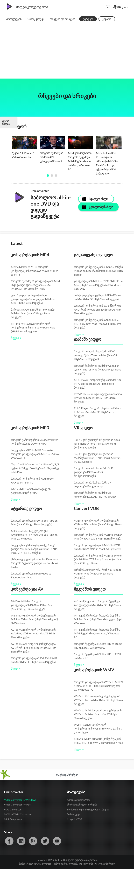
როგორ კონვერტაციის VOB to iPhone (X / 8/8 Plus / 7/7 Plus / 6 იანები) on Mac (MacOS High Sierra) (98, 559)
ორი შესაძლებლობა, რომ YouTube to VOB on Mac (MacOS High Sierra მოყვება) (98, 573)
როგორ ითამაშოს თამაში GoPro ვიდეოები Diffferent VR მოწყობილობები (94, 471)
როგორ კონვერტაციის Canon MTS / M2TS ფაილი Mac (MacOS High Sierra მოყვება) (97, 323)
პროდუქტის (14, 18)
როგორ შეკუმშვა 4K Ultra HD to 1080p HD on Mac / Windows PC (98, 645)
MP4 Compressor (13, 819)
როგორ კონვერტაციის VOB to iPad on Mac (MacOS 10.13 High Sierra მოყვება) (98, 536)
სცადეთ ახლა (98, 199)
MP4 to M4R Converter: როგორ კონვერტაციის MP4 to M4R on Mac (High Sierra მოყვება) (33, 327)
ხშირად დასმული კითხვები (82, 804)
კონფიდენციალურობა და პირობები (73, 863)
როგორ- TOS (74, 819)
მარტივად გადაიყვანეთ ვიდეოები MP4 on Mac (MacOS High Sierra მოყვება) (32, 313)
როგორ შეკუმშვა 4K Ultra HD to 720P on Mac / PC (97, 656)
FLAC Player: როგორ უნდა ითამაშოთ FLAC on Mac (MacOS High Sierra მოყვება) (97, 412)
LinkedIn (21, 841)
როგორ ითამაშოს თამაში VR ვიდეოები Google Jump (92, 484)
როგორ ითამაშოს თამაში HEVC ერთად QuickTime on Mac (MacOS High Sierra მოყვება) (95, 355)
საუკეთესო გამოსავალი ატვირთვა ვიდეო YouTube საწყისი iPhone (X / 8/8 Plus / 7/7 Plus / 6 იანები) (34, 548)
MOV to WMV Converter (17, 814)
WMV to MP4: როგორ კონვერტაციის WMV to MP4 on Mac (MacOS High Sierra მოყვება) (98, 714)
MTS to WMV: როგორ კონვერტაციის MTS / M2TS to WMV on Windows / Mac (98, 740)
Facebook (9, 841)
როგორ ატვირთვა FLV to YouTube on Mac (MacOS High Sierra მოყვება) (34, 522)
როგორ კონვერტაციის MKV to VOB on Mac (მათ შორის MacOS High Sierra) (98, 546)
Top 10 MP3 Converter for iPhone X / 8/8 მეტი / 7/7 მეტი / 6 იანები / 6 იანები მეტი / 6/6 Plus (35, 468)
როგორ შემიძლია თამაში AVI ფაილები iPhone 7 (51, 157)
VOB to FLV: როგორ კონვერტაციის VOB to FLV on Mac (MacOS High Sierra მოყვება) (98, 524)
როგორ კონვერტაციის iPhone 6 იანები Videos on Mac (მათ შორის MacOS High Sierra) (98, 270)
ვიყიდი (106, 18)
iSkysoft (121, 6)
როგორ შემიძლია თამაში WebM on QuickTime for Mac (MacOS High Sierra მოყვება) (97, 369)
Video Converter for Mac (17, 804)
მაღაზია (108, 6)
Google (33, 841)
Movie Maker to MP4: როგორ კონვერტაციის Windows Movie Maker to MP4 (34, 270)
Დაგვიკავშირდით (105, 863)
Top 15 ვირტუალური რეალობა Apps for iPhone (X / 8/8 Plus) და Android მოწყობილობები (97, 443)
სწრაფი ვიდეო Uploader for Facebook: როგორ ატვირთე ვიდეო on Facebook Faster (35, 563)
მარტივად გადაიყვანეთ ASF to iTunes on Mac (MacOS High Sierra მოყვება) (97, 296)
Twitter (45, 841)
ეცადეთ (88, 18)
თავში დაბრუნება (67, 774)
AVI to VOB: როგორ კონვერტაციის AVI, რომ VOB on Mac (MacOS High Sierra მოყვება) (33, 633)
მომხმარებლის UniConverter (35, 863)
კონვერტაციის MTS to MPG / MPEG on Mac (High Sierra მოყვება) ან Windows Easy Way (98, 284)
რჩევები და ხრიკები (62, 18)
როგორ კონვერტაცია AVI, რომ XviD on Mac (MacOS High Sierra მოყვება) (34, 659)
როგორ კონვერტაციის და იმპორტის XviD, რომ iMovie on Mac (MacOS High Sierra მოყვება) (97, 309)
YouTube (57, 841)
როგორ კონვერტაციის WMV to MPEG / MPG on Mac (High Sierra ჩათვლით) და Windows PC (98, 685)
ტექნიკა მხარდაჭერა (78, 799)
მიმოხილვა (73, 814)
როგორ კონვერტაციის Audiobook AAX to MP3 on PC (32, 480)
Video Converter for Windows (20, 799)
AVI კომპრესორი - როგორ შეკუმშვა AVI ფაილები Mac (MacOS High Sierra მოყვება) (97, 605)
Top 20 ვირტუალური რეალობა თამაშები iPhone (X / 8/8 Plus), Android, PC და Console (97, 457)
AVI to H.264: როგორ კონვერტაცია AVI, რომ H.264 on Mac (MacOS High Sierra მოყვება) (33, 647)
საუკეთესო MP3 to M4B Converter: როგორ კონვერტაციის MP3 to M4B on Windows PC (35, 453)
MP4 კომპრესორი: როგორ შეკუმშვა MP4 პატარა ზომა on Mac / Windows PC (80, 161)
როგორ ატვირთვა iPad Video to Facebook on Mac (31, 575)
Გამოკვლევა (36, 18)
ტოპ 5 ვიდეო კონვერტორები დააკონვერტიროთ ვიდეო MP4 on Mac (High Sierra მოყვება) (32, 298)
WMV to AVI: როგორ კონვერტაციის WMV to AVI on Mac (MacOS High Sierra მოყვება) (98, 700)
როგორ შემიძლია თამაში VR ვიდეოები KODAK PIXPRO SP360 (95, 494)
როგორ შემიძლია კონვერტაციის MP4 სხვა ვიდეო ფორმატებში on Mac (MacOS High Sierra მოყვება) (35, 284)
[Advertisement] (67, 53)
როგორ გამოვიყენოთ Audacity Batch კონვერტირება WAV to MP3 (34, 441)
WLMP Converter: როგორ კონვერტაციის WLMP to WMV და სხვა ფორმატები (98, 728)
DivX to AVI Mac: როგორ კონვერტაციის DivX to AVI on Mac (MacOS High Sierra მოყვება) (32, 605)
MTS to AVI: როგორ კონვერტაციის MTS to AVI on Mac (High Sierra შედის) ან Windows (34, 619)
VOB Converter (12, 809)
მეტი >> (16, 338)
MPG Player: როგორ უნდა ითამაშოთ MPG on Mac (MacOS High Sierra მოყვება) (97, 383)
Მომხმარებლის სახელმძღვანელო (88, 809)
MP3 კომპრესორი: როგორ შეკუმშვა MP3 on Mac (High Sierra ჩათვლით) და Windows (98, 619)
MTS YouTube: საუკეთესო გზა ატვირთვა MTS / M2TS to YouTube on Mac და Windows (34, 534)
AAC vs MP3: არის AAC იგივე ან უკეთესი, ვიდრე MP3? (31, 490)
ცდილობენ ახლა (101, 207)
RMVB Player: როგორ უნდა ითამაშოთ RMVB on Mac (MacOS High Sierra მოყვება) (98, 397)
